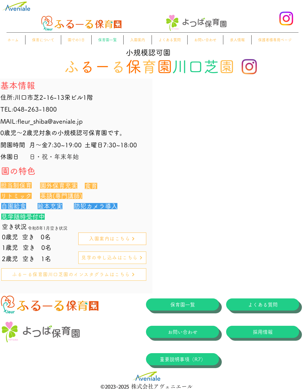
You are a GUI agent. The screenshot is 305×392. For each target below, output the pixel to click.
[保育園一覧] (182, 304)
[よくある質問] (262, 304)
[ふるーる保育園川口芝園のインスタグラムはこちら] (73, 274)
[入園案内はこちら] (112, 239)
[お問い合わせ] (182, 332)
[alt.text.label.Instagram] (286, 18)
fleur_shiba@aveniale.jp (50, 121)
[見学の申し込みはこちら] (112, 257)
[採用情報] (262, 332)
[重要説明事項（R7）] (182, 359)
